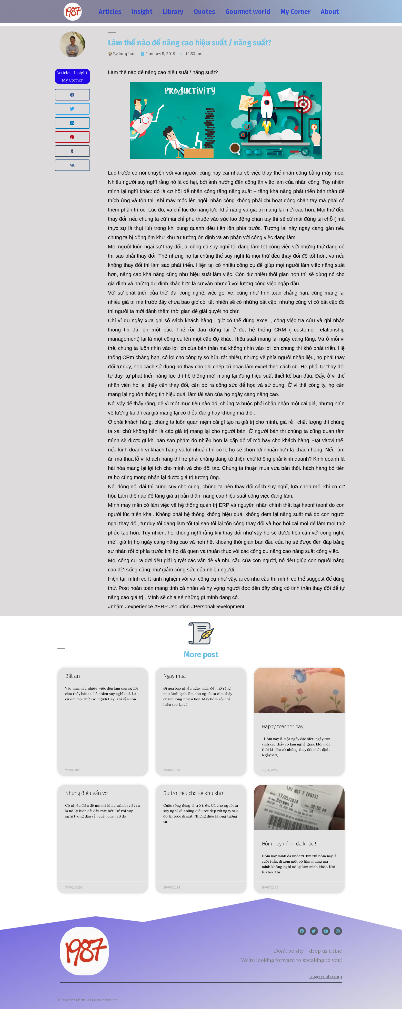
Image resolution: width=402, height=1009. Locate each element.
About (330, 12)
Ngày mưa (174, 676)
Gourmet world (247, 12)
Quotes (204, 12)
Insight (142, 12)
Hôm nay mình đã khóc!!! (290, 843)
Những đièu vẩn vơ (86, 793)
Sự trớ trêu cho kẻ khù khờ (193, 793)
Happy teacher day (283, 726)
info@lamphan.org (325, 976)
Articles (110, 12)
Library (173, 12)
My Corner (295, 12)
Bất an (72, 676)
